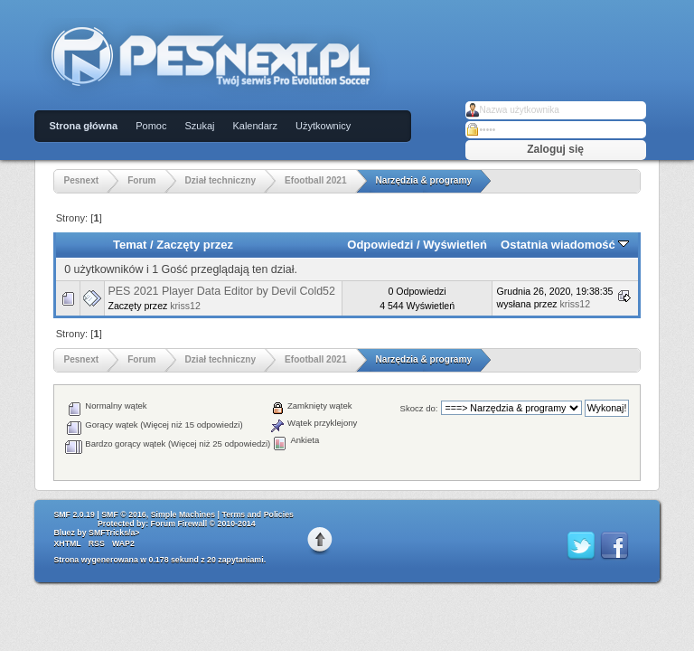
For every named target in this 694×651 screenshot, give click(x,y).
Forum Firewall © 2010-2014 (203, 523)
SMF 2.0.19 (73, 514)
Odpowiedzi (380, 244)
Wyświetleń (455, 244)
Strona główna (83, 125)
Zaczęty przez (194, 244)
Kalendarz (254, 125)
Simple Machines (183, 514)
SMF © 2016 (123, 514)
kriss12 (185, 305)
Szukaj (199, 125)
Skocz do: (419, 408)
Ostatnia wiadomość (565, 244)
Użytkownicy (323, 125)
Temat (129, 244)
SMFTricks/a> (114, 532)
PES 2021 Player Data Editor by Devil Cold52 (221, 291)
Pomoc (151, 125)
